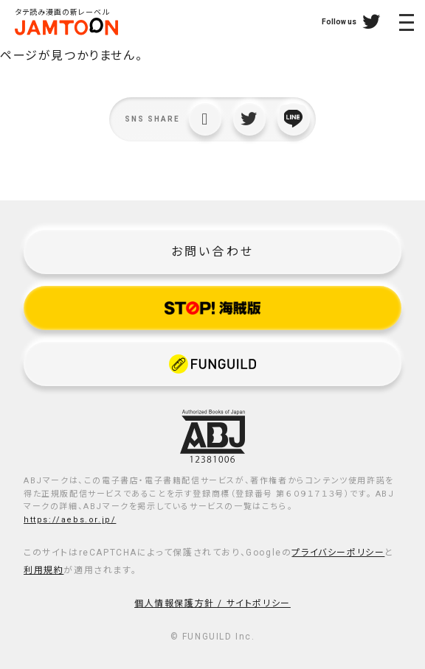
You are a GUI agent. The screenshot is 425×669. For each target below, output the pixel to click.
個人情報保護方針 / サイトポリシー (212, 603)
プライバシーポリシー (337, 552)
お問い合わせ (212, 252)
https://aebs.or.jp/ (70, 520)
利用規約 (43, 570)
